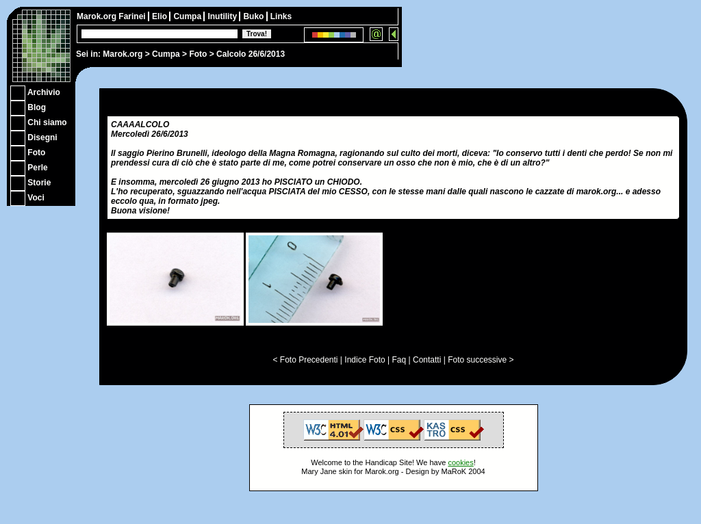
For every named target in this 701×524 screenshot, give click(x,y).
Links (281, 16)
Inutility (223, 16)
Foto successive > (480, 360)
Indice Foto (364, 360)
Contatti (427, 360)
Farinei (133, 16)
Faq (399, 360)
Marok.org (122, 54)
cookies (460, 462)
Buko (254, 16)
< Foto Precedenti (304, 360)
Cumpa (166, 54)
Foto (198, 54)
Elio (160, 16)
